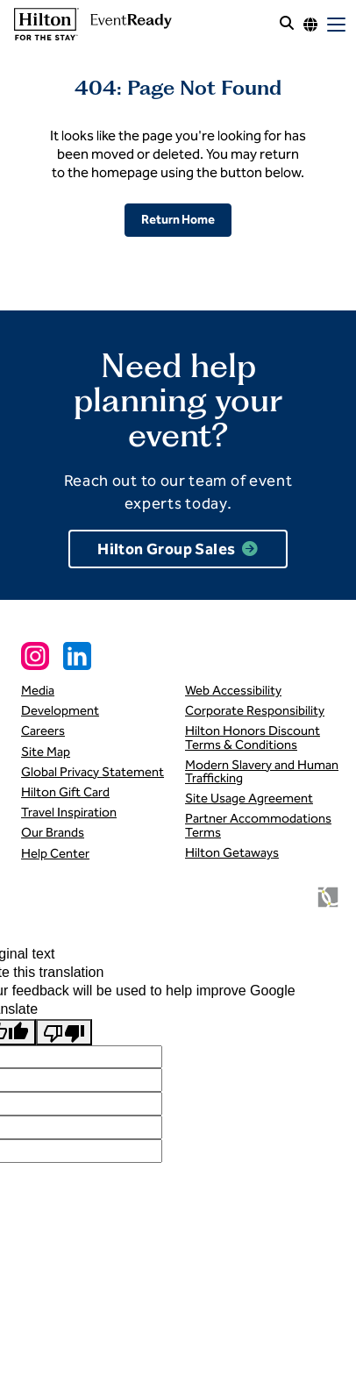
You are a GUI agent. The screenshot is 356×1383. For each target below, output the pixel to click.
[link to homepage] (91, 24)
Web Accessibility (233, 690)
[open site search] (287, 24)
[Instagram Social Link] (35, 656)
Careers (43, 730)
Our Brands (52, 832)
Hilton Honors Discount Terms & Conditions (252, 737)
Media (37, 690)
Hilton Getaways (232, 852)
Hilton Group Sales (166, 549)
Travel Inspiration (69, 812)
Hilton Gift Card (65, 792)
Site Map (45, 751)
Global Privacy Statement (92, 772)
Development (60, 710)
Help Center (55, 853)
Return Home (178, 219)
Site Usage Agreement (249, 798)
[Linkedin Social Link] (77, 656)
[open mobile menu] (336, 24)
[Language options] (310, 25)
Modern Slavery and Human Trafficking (261, 771)
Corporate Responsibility (254, 710)
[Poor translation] (64, 1032)
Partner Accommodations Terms (258, 824)
